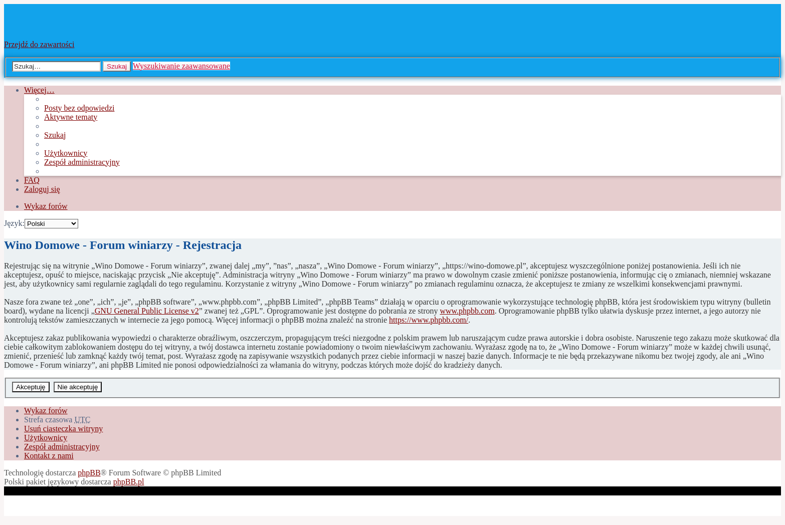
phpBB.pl (128, 481)
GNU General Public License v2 (147, 311)
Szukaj (117, 66)
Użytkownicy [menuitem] (65, 153)
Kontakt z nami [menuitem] (49, 455)
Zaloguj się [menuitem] (42, 189)
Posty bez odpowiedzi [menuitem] (79, 108)
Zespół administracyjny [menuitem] (82, 162)
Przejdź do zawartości (39, 44)
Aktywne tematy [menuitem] (70, 117)
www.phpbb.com (467, 311)
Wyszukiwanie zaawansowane (181, 66)
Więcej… (39, 90)
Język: (14, 223)
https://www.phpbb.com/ (428, 320)
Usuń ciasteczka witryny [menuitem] (63, 428)
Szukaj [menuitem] (55, 135)
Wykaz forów (46, 410)
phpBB (89, 472)
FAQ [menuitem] (32, 180)
